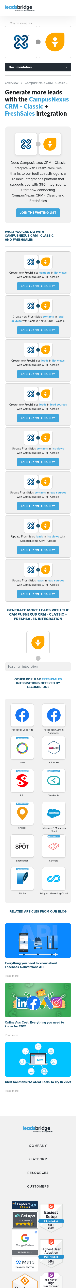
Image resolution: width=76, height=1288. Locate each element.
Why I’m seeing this (21, 23)
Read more (12, 976)
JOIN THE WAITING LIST (38, 212)
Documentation (20, 67)
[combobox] (38, 666)
